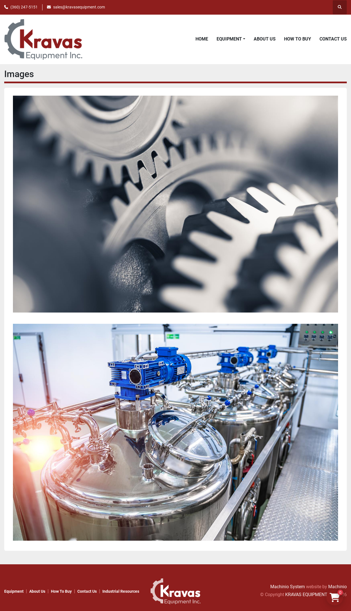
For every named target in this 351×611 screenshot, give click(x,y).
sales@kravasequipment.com (79, 7)
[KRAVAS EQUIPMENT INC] (175, 591)
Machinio (337, 586)
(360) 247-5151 (24, 7)
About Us (265, 39)
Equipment (229, 39)
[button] (231, 39)
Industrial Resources (120, 591)
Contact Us (333, 39)
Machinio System (287, 586)
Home (201, 39)
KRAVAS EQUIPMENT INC (310, 594)
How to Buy (297, 39)
